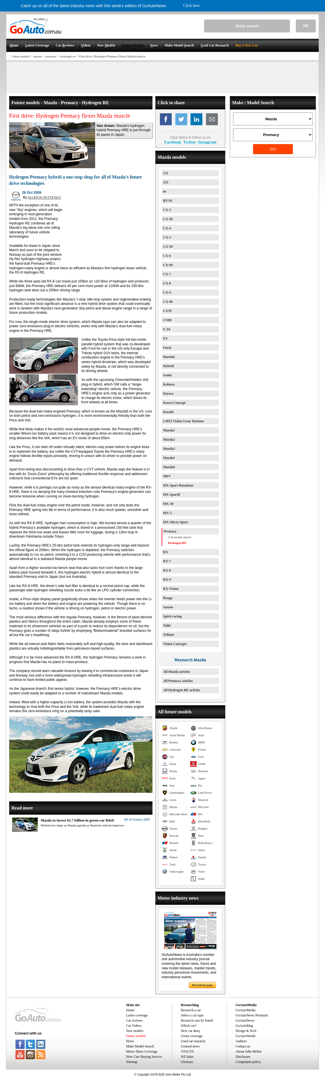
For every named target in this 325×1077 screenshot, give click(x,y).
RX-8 (167, 570)
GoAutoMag (244, 1026)
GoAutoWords (246, 1036)
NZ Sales (187, 1057)
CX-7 (167, 274)
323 (165, 182)
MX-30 (168, 504)
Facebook (172, 142)
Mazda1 (169, 430)
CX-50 (168, 247)
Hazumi (169, 357)
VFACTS (187, 1051)
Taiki (167, 625)
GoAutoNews (245, 1020)
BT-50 (167, 201)
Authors (241, 1041)
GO (306, 26)
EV (165, 338)
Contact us (243, 1046)
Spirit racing (172, 616)
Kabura (169, 384)
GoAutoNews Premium (252, 1015)
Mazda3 (169, 449)
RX (165, 552)
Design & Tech (246, 1031)
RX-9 (167, 580)
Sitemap (131, 1062)
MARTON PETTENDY (44, 197)
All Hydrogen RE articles (181, 690)
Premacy (170, 531)
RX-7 (167, 561)
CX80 (167, 320)
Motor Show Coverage (141, 1051)
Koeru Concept (174, 403)
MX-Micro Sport (175, 522)
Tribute (168, 635)
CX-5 (167, 237)
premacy (51, 56)
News (130, 1041)
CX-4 (167, 228)
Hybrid (168, 366)
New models (134, 1031)
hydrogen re (67, 56)
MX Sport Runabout (178, 485)
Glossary (187, 1062)
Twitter (189, 142)
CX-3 (167, 210)
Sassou (168, 607)
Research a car (191, 1010)
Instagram (207, 142)
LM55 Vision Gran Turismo (183, 421)
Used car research (193, 1041)
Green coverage (192, 1036)
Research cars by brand (197, 1020)
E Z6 (166, 329)
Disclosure (243, 1057)
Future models (136, 1036)
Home (130, 1010)
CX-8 (167, 283)
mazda (38, 56)
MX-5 (167, 513)
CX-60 (168, 265)
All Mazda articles (176, 672)
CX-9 (167, 292)
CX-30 (168, 219)
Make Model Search (140, 1046)
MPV (167, 476)
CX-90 (168, 302)
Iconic (167, 375)
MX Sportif (171, 495)
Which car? (189, 1026)
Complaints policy (248, 1062)
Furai (167, 348)
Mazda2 (169, 439)
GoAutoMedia (245, 1010)
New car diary (190, 1031)
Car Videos (133, 1026)
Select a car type (192, 1015)
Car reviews (134, 1020)
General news (190, 1046)
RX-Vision (171, 589)
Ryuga (168, 598)
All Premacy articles (178, 681)
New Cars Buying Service (144, 1057)
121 (165, 173)
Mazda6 (169, 467)
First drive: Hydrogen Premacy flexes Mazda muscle (112, 56)
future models (21, 56)
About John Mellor (249, 1051)
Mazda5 (169, 458)
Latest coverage (137, 1015)
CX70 (167, 311)
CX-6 (167, 256)
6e (164, 191)
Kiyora (168, 394)
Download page (202, 985)
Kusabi (168, 412)
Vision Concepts (175, 644)
